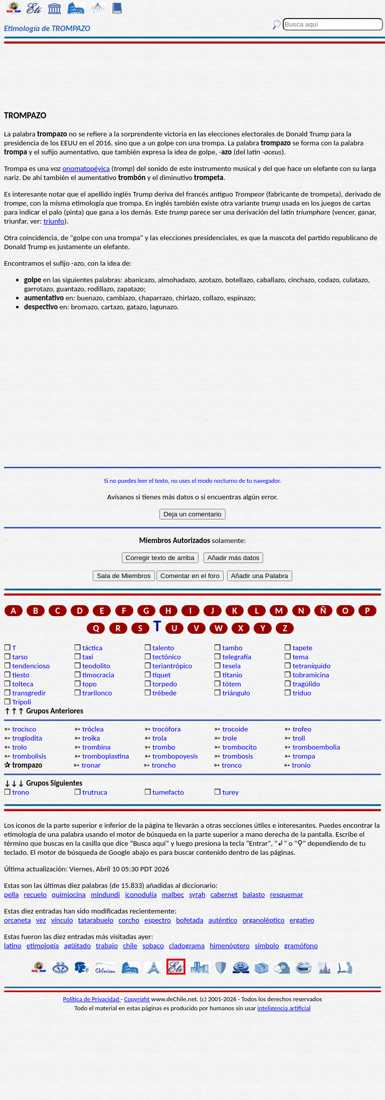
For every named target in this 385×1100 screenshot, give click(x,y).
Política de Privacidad (92, 999)
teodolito (96, 665)
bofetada (189, 920)
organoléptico (264, 920)
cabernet (224, 894)
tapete (303, 647)
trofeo (302, 729)
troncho (164, 765)
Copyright (137, 999)
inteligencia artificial (284, 1008)
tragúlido (306, 683)
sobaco (153, 945)
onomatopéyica (85, 168)
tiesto (20, 674)
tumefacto (168, 792)
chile (130, 945)
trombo (163, 747)
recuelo (35, 894)
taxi (87, 656)
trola (159, 738)
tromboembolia (316, 747)
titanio (233, 674)
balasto (254, 894)
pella (11, 894)
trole (230, 738)
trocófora (166, 729)
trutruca (94, 792)
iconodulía (140, 894)
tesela (232, 665)
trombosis (238, 756)
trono (20, 792)
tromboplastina (105, 756)
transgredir (29, 692)
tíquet (161, 674)
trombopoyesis (175, 756)
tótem (232, 683)
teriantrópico (172, 665)
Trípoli (21, 701)
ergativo (302, 920)
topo (89, 683)
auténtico (223, 920)
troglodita (27, 738)
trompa (304, 756)
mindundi (105, 894)
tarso (20, 656)
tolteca (22, 683)
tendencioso (31, 665)
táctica (92, 647)
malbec (173, 894)
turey (231, 792)
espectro (157, 920)
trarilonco (97, 692)
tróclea (92, 729)
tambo (233, 647)
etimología (43, 945)
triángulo (236, 692)
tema (301, 656)
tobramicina (311, 674)
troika (91, 738)
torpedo (164, 683)
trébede (164, 692)
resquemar (286, 894)
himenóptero (230, 945)
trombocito (240, 747)
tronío (301, 765)
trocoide (235, 729)
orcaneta (17, 920)
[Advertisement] (192, 76)
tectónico (166, 656)
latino (13, 945)
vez (41, 920)
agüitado (77, 945)
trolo (19, 747)
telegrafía (237, 656)
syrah (197, 894)
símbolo (267, 945)
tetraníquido (312, 665)
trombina (96, 747)
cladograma (187, 945)
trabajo (107, 945)
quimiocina (68, 894)
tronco (232, 765)
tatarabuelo (96, 920)
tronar (91, 765)
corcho (129, 920)
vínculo (62, 920)
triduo (302, 692)
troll (299, 738)
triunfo (54, 221)
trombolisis (29, 756)
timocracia (98, 674)
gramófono (301, 945)
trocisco (24, 729)
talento (163, 647)
